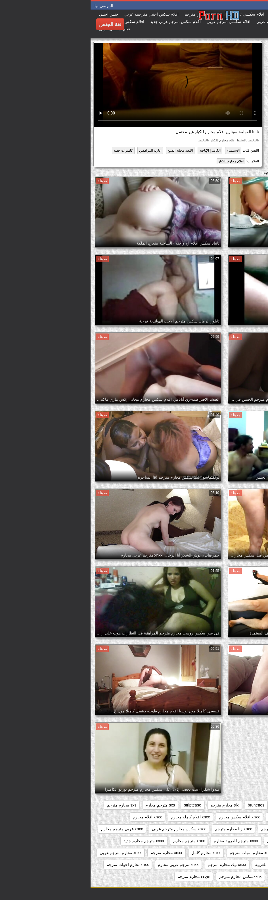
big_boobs (192, 805)
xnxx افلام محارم (56, 817)
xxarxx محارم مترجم (197, 876)
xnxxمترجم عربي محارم (87, 864)
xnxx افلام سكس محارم (148, 817)
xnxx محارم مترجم (76, 852)
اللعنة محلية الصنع (89, 150)
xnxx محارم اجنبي (244, 852)
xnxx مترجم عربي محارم (197, 841)
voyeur (210, 817)
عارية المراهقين (60, 150)
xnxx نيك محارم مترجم (136, 864)
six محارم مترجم (134, 805)
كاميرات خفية (32, 150)
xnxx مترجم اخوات (243, 841)
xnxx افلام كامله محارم (99, 817)
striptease (102, 805)
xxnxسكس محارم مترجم (150, 876)
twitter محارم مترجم (242, 817)
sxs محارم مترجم (31, 805)
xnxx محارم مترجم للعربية (187, 864)
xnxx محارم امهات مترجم (160, 852)
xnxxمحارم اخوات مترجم (37, 864)
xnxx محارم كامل (115, 852)
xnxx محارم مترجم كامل (238, 864)
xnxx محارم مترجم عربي (30, 852)
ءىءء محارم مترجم (103, 876)
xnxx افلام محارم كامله (239, 829)
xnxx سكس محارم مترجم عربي (88, 829)
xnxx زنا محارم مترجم (142, 829)
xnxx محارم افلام (205, 852)
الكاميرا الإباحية (119, 150)
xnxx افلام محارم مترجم (190, 829)
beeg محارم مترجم (226, 805)
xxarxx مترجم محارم (241, 876)
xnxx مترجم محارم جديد (53, 841)
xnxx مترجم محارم (98, 841)
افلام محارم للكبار (140, 161)
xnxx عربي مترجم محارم (31, 829)
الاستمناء (142, 150)
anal (255, 805)
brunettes (165, 805)
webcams (186, 817)
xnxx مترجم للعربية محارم (145, 841)
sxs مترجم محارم (69, 805)
